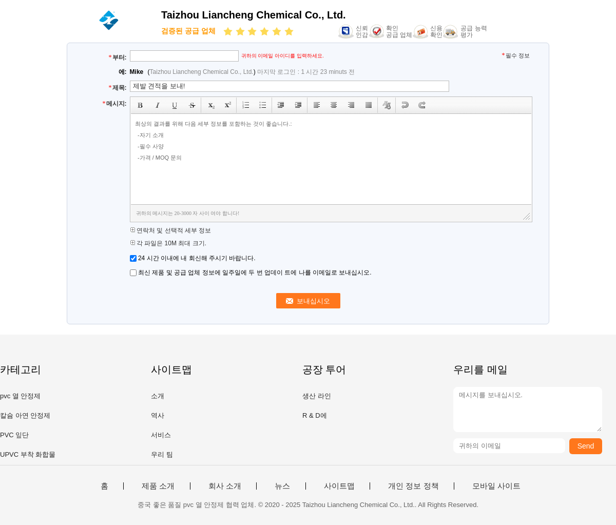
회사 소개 (224, 486)
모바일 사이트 (496, 486)
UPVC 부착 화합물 (27, 454)
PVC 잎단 (14, 435)
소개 (157, 396)
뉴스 (282, 486)
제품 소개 (158, 486)
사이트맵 (339, 486)
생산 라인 (316, 396)
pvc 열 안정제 (20, 396)
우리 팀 (162, 454)
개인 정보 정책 (413, 486)
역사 (157, 415)
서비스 (161, 435)
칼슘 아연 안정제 (25, 415)
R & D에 (314, 415)
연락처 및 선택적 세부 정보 (170, 230)
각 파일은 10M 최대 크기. (168, 243)
